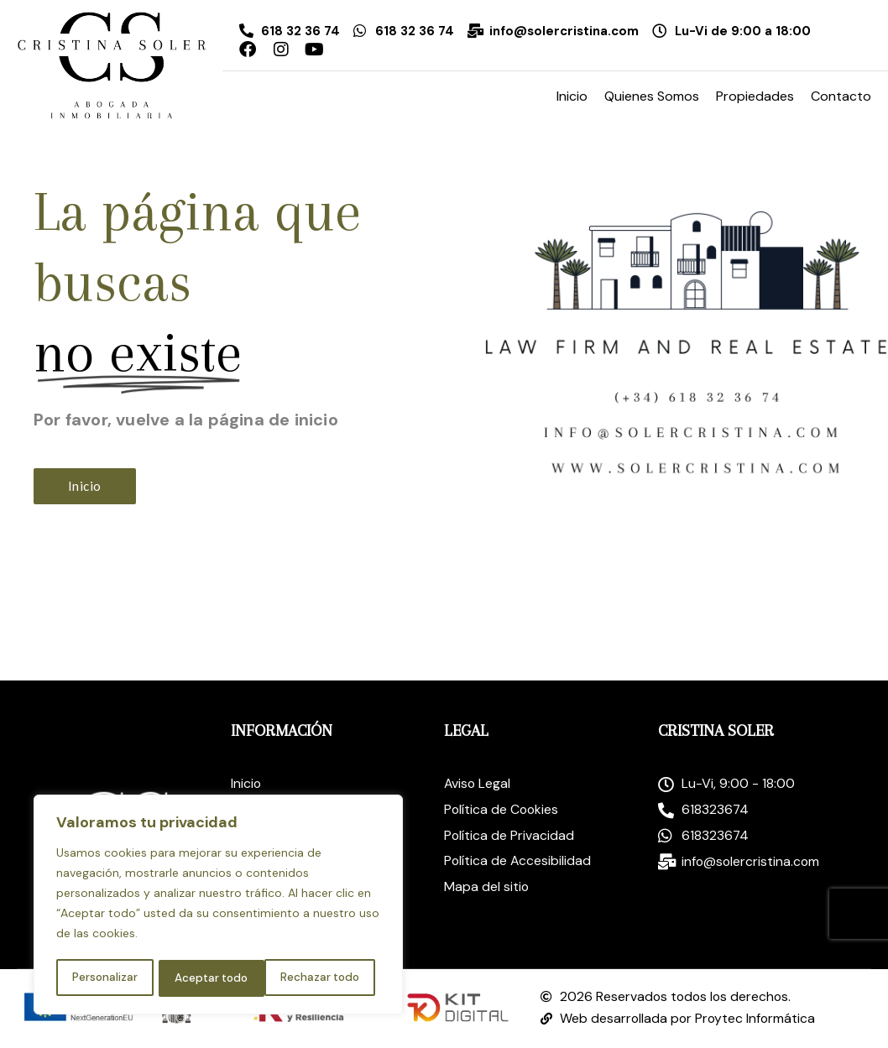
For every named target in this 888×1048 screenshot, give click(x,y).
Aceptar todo (327, 978)
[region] (218, 906)
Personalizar (104, 978)
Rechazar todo (213, 978)
